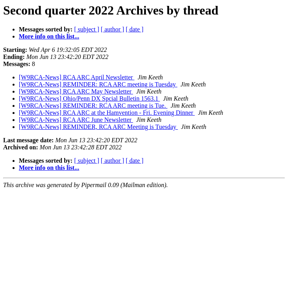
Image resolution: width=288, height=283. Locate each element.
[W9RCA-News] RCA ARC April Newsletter (77, 77)
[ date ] (134, 29)
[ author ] (112, 29)
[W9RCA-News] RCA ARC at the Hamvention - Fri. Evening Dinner (107, 112)
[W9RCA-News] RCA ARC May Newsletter (76, 91)
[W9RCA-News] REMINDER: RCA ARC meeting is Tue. (93, 105)
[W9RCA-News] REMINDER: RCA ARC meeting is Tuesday (98, 84)
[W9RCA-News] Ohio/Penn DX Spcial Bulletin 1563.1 (89, 98)
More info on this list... (49, 36)
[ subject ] (86, 29)
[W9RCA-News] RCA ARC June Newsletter (76, 119)
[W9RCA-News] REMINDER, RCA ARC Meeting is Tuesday (98, 126)
